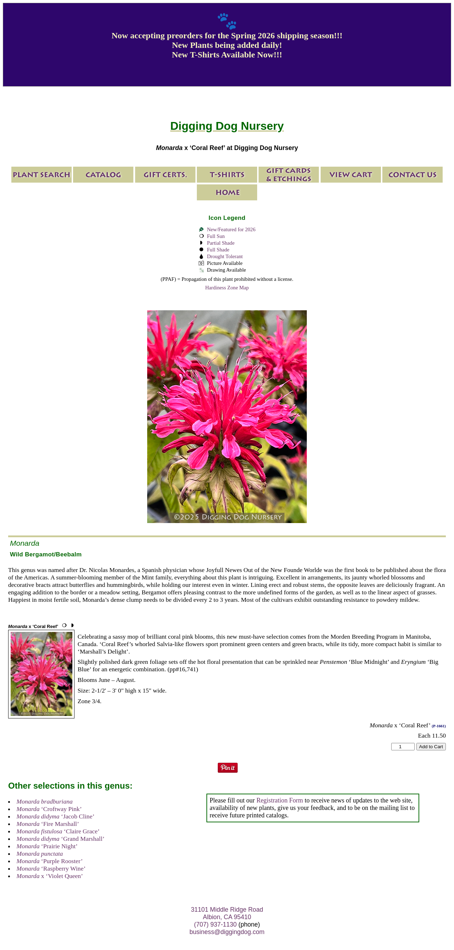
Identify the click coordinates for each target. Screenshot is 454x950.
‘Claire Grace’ (58, 831)
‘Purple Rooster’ (50, 861)
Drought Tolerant (225, 256)
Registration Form (279, 800)
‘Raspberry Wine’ (51, 868)
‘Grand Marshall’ (61, 838)
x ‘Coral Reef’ (33, 626)
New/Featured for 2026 (231, 229)
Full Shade (218, 249)
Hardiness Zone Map (227, 287)
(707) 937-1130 (215, 924)
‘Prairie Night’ (47, 846)
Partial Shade (220, 243)
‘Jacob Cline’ (56, 816)
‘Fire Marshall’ (48, 823)
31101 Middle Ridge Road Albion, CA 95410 (227, 913)
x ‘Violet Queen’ (50, 875)
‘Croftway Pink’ (49, 808)
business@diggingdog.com (227, 931)
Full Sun (216, 236)
